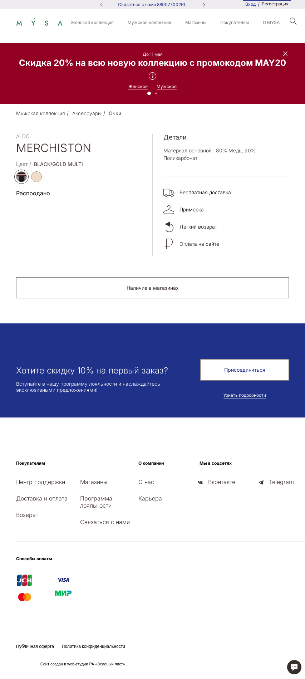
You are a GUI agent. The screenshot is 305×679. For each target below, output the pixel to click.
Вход (250, 4)
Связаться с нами (105, 522)
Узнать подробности (244, 395)
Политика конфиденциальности (93, 646)
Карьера (150, 498)
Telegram (281, 481)
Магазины (195, 22)
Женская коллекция (92, 22)
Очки (115, 113)
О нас (146, 481)
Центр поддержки (40, 481)
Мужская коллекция (149, 22)
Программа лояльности (96, 502)
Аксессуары (87, 113)
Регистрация (275, 3)
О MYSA (271, 22)
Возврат (27, 514)
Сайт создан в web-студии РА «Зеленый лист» (82, 664)
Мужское (167, 86)
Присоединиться (244, 370)
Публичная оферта (35, 646)
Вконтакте (221, 481)
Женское (138, 86)
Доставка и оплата (42, 498)
